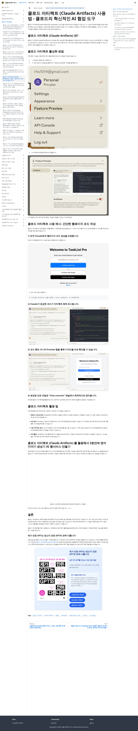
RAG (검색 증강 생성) (8, 174)
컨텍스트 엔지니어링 (8, 162)
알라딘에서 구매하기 (68, 688)
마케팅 (4, 206)
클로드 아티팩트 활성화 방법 (120, 11)
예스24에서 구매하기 (68, 683)
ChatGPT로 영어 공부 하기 (10, 219)
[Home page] (29, 8)
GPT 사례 (39, 3)
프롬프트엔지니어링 (74, 698)
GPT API (4, 171)
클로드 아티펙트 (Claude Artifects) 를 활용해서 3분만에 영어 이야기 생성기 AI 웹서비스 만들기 (124, 40)
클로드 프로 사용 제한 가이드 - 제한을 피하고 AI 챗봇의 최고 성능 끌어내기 (13, 92)
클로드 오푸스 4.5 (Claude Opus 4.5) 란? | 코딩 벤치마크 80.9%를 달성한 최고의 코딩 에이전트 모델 (13, 58)
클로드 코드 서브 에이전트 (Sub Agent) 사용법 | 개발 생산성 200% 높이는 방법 (13, 150)
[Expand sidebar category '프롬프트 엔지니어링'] (24, 158)
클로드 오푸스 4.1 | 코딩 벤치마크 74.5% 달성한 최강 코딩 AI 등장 (13, 53)
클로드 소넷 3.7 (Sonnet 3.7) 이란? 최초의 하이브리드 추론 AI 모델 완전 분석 (13, 47)
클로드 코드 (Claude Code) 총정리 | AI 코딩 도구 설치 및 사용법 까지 (13, 139)
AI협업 (57, 698)
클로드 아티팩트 (37, 698)
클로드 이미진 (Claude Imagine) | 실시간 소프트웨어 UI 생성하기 (13, 145)
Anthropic (64, 698)
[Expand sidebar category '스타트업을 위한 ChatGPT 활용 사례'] (24, 215)
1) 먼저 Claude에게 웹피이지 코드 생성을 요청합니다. (124, 19)
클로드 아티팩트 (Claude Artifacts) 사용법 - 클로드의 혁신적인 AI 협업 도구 (13, 78)
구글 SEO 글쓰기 (7, 200)
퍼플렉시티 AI (6, 155)
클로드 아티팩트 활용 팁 (119, 36)
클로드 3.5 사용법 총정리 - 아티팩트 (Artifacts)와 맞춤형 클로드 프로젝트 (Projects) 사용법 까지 (13, 27)
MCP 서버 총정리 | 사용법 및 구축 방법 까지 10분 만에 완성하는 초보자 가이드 (13, 132)
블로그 (57, 3)
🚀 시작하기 (6, 7)
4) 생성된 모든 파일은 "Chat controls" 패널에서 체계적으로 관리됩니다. (124, 32)
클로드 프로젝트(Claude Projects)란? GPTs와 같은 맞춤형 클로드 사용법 (13, 98)
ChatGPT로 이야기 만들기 (10, 222)
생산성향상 (93, 698)
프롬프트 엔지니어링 (8, 159)
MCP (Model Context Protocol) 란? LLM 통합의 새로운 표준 (13, 120)
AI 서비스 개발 (6, 168)
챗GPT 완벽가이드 (7, 11)
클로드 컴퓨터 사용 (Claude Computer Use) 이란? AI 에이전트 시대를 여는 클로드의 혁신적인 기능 (13, 113)
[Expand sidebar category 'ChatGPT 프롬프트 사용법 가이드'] (24, 14)
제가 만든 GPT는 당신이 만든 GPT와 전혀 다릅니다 (124, 48)
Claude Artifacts (48, 698)
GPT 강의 (31, 3)
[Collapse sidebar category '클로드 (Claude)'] (24, 21)
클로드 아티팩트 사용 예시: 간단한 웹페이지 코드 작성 (124, 15)
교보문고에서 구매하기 (68, 678)
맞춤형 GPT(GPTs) (7, 19)
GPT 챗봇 (5, 165)
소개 (62, 3)
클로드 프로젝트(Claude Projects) (46, 542)
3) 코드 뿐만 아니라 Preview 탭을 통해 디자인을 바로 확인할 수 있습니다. (124, 28)
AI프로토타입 (48, 3)
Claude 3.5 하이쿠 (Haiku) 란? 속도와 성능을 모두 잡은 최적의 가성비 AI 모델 (13, 40)
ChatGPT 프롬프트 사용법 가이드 (11, 14)
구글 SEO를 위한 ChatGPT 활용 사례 (12, 210)
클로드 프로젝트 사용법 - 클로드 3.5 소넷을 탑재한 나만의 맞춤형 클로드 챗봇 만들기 (13, 105)
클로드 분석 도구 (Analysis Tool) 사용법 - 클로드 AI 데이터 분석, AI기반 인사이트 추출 (13, 85)
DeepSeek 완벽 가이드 (9, 184)
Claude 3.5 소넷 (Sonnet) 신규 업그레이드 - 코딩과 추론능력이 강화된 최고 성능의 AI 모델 (13, 33)
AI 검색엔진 (5, 193)
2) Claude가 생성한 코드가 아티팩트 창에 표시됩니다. (124, 24)
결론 (114, 45)
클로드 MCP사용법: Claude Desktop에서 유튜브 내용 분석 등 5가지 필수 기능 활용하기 (13, 125)
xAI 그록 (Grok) (7, 181)
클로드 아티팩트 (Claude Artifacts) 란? (123, 9)
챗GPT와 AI (22, 3)
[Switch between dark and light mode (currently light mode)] (135, 2)
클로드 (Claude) (7, 22)
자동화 (4, 197)
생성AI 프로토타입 (7, 226)
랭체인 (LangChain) (8, 203)
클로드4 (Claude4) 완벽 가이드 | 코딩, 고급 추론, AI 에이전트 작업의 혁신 (13, 72)
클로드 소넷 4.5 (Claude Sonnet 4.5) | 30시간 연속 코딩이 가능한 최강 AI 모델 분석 (13, 65)
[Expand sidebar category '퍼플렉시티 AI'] (24, 155)
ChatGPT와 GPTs (17, 723)
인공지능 (85, 698)
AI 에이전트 (5, 178)
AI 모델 (4, 190)
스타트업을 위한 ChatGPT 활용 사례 (11, 215)
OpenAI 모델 (6, 187)
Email (53, 723)
